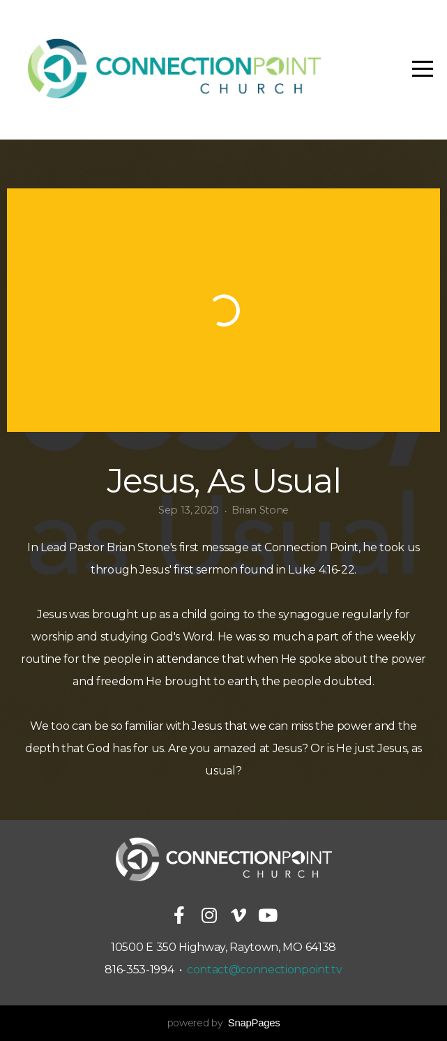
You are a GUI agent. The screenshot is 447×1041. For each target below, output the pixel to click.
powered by (223, 1023)
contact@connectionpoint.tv (264, 969)
